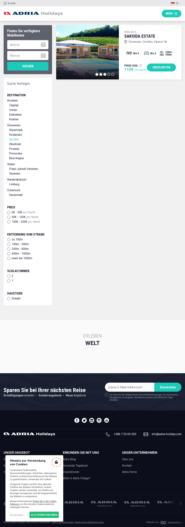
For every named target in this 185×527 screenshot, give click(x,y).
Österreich (13, 190)
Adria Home (129, 472)
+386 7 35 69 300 (125, 434)
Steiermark (16, 130)
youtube (106, 420)
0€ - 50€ (23, 212)
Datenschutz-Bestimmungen (89, 522)
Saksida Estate (150, 35)
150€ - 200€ (26, 221)
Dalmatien (15, 114)
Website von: (153, 522)
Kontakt (12, 3)
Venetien (14, 173)
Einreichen (168, 387)
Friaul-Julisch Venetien (23, 169)
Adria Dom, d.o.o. (104, 504)
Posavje (14, 149)
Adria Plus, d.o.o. (137, 504)
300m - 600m (20, 248)
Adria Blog (69, 459)
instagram (99, 420)
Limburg (14, 184)
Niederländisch (16, 179)
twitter (84, 420)
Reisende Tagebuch (75, 465)
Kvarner (14, 119)
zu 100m (17, 239)
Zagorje (14, 105)
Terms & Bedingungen (62, 522)
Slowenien (13, 125)
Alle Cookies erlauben (44, 514)
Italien (11, 164)
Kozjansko (15, 134)
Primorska (15, 153)
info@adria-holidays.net (166, 434)
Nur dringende (16, 514)
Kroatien (12, 100)
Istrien (13, 110)
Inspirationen (71, 472)
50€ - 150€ (25, 217)
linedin (91, 420)
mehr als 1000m (22, 258)
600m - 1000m (21, 253)
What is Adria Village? (76, 478)
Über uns (127, 459)
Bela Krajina (16, 158)
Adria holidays (33, 14)
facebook (76, 420)
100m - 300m (20, 244)
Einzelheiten (161, 67)
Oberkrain (15, 144)
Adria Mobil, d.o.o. (71, 502)
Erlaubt (16, 298)
